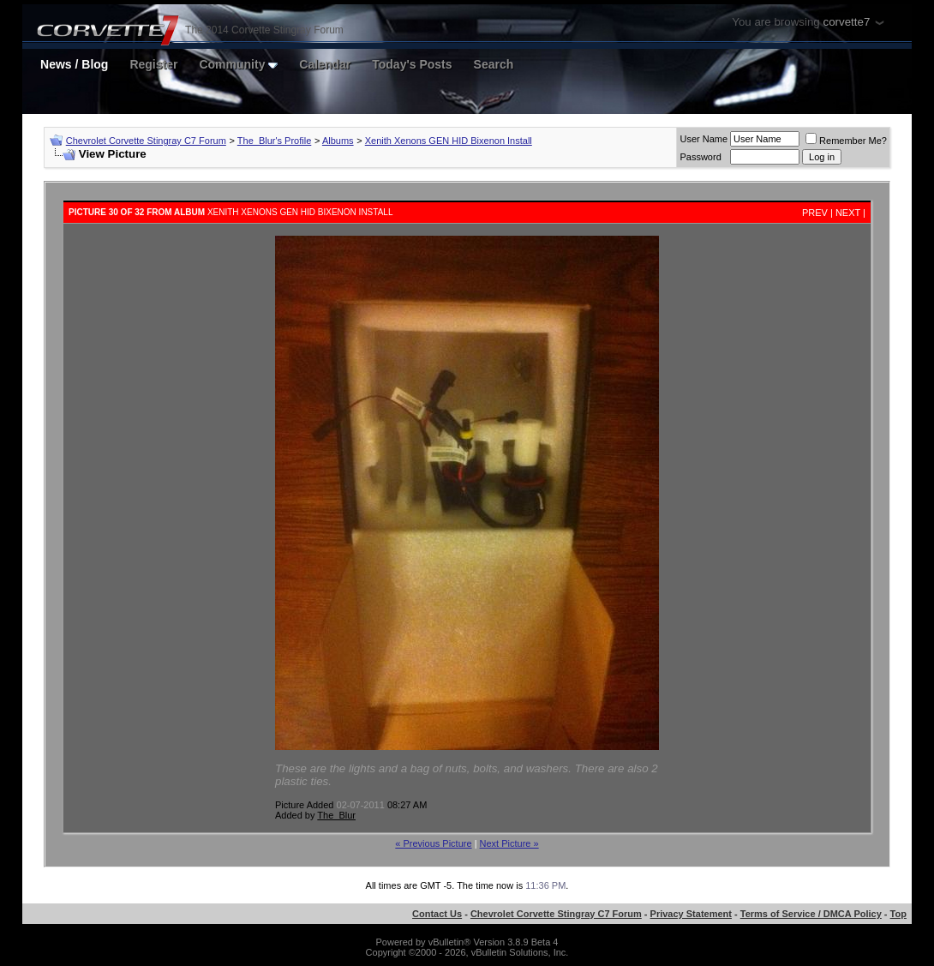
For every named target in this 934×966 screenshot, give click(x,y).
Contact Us (437, 914)
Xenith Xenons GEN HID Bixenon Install (448, 140)
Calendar (324, 64)
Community (238, 64)
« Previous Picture (433, 843)
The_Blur (336, 815)
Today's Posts (412, 64)
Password (700, 157)
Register (153, 64)
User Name (703, 139)
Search (494, 64)
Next (847, 212)
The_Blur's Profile (274, 140)
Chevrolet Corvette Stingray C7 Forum (146, 140)
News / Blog (74, 64)
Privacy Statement (691, 914)
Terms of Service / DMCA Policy (811, 914)
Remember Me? (846, 140)
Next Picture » (509, 843)
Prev (815, 212)
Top (898, 914)
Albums (338, 140)
